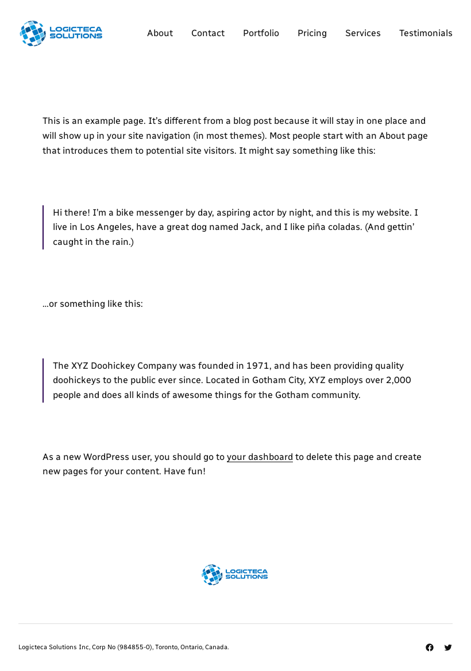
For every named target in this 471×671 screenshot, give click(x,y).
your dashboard (260, 456)
